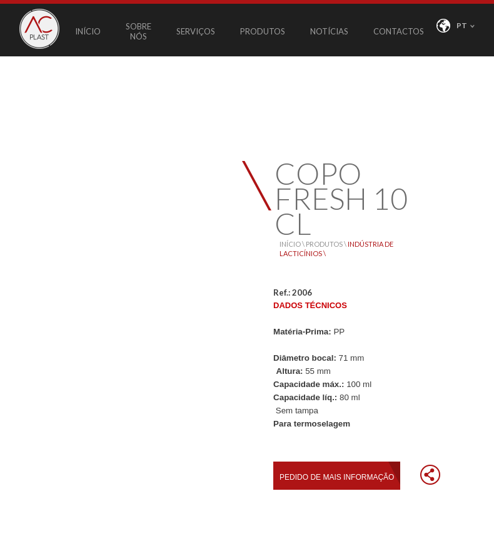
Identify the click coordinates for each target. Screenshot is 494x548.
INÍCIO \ (293, 244)
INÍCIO (88, 31)
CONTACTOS (398, 31)
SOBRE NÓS (138, 31)
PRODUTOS (262, 31)
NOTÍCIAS (329, 31)
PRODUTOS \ (327, 244)
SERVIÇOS (195, 31)
